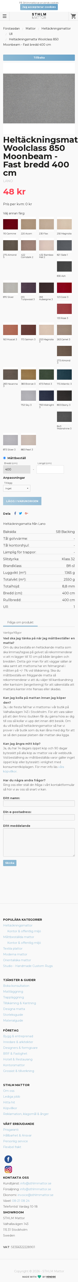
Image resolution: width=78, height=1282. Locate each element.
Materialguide (13, 1020)
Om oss (8, 1091)
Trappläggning (13, 997)
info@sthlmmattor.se (35, 1183)
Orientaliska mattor (17, 960)
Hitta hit (9, 1102)
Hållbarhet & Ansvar (17, 1135)
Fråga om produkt (20, 622)
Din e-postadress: (39, 815)
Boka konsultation (16, 986)
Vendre (51, 1277)
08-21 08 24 (21, 1201)
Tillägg (8, 482)
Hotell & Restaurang (17, 1059)
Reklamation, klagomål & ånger (26, 1114)
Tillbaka (39, 57)
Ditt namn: (39, 801)
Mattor (31, 28)
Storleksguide (13, 1015)
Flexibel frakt (12, 1147)
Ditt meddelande (39, 840)
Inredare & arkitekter (18, 1042)
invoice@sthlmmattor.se (35, 1195)
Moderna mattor (15, 954)
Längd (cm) (45, 463)
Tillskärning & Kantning (19, 1003)
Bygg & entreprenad (18, 1036)
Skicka (9, 862)
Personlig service (15, 1141)
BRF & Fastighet (15, 1053)
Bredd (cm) (10, 463)
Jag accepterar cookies (39, 6)
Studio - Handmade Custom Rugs (28, 966)
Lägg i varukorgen (22, 501)
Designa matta (14, 1009)
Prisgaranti (11, 1130)
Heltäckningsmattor (56, 28)
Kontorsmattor (14, 1065)
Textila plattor (12, 948)
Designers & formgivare (20, 1048)
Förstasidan (11, 28)
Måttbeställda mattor (18, 937)
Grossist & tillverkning (18, 1071)
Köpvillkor (10, 1108)
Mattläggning (13, 991)
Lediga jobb (11, 1096)
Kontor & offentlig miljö (24, 931)
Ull (10, 34)
